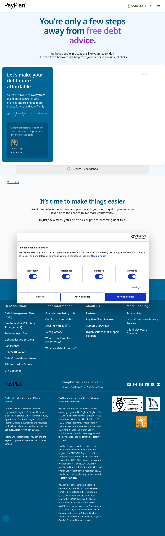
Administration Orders (18, 364)
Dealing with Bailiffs (57, 325)
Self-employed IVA (16, 333)
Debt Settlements (15, 352)
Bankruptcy (12, 346)
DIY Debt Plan (13, 370)
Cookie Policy (98, 256)
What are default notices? (61, 348)
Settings (136, 287)
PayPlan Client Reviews (100, 319)
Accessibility (134, 313)
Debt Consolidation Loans (20, 358)
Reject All (40, 296)
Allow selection (82, 296)
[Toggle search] (151, 6)
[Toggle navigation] (158, 6)
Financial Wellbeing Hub (60, 313)
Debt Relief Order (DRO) (19, 339)
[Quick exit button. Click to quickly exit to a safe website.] (136, 6)
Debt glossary (53, 332)
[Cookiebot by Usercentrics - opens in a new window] (133, 237)
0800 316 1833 (93, 382)
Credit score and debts (59, 319)
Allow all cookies (125, 296)
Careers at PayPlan (97, 325)
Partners (91, 313)
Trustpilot (13, 182)
